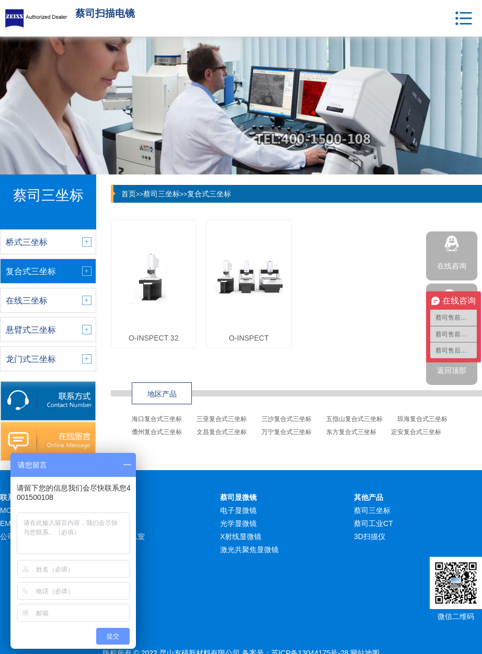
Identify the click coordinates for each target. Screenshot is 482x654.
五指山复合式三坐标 (354, 419)
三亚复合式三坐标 (222, 419)
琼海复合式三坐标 (422, 419)
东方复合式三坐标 (351, 432)
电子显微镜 (238, 510)
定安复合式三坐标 (416, 432)
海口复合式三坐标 (157, 419)
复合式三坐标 (209, 194)
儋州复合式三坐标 (157, 432)
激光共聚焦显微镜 (249, 549)
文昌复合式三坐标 (222, 432)
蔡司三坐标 (161, 194)
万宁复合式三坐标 (286, 432)
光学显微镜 (238, 523)
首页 (128, 194)
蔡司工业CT (373, 523)
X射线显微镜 (240, 536)
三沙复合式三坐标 (286, 419)
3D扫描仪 (369, 536)
